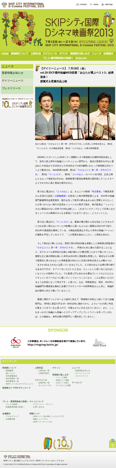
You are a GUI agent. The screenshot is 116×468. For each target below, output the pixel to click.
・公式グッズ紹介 (61, 383)
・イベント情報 (60, 377)
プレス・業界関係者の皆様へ (15, 401)
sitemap (109, 4)
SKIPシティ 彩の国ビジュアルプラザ (18, 461)
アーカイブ (77, 383)
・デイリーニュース (81, 373)
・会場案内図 (9, 419)
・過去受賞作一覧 (11, 378)
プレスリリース (11, 88)
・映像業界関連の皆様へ (14, 407)
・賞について (9, 373)
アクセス (60, 461)
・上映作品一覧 (42, 371)
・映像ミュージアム (39, 419)
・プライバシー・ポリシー (42, 404)
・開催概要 (8, 371)
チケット (56, 368)
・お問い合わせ (37, 407)
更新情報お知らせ (12, 72)
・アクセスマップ (11, 416)
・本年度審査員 (10, 376)
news (95, 4)
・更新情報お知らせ (81, 371)
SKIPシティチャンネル (45, 461)
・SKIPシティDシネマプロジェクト (19, 384)
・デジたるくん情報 (62, 385)
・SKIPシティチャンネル (41, 422)
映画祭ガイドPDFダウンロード (16, 388)
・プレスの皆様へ (11, 404)
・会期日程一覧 (42, 383)
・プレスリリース (80, 376)
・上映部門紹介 (42, 373)
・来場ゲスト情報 (61, 380)
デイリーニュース (12, 80)
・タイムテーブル (43, 385)
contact (83, 4)
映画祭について (9, 368)
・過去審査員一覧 (11, 381)
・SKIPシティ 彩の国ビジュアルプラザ (47, 416)
